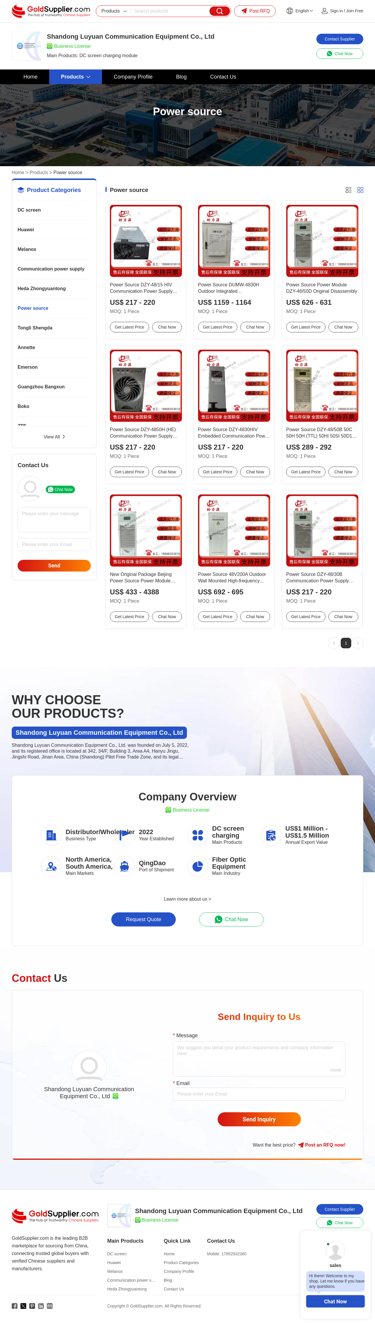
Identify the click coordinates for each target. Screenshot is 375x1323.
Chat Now (335, 1301)
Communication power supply (51, 268)
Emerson (28, 367)
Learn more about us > (187, 899)
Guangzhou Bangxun (41, 386)
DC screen (29, 210)
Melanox (27, 249)
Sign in (336, 10)
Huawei (26, 229)
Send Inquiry (259, 1119)
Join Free (354, 10)
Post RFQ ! (321, 1145)
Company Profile (179, 1271)
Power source (33, 308)
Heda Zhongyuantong (42, 288)
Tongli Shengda (35, 327)
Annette (26, 347)
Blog (168, 1280)
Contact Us (174, 1289)
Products (39, 172)
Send (54, 565)
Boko (23, 406)
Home (18, 172)
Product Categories (181, 1262)
